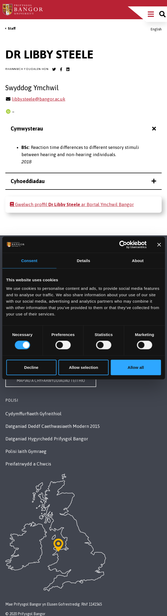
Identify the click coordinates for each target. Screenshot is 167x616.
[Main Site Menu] (150, 14)
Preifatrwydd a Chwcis (28, 464)
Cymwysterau (84, 128)
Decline (31, 367)
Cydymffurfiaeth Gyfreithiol (33, 413)
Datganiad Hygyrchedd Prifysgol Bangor (46, 438)
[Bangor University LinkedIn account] (68, 69)
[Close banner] (159, 245)
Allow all (136, 367)
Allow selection (83, 367)
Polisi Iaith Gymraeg (25, 451)
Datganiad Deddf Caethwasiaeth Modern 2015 (52, 426)
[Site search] (162, 14)
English (156, 29)
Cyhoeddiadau (83, 181)
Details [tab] (83, 260)
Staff (12, 28)
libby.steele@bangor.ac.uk (38, 99)
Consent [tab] (29, 260)
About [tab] (138, 260)
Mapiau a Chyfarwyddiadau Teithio (51, 380)
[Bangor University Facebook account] (61, 69)
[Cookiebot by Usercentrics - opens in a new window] (123, 245)
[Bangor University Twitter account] (54, 69)
